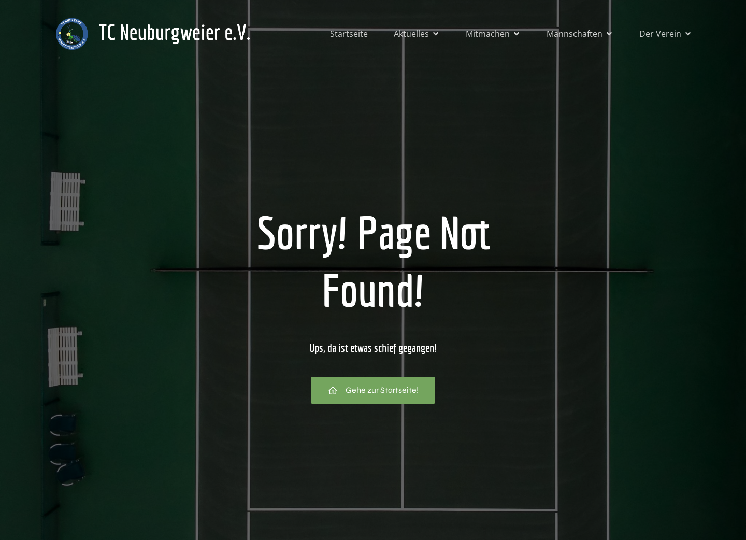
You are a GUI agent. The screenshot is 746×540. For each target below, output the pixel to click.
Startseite (349, 33)
